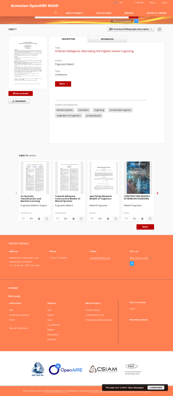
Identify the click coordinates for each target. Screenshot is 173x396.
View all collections (18, 328)
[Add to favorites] (159, 29)
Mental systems (65, 110)
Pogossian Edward (64, 64)
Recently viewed (156, 13)
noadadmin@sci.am (100, 257)
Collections (103, 13)
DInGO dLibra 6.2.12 (56, 390)
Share (152, 2)
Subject (50, 329)
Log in (132, 308)
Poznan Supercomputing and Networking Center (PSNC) (120, 390)
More (145, 227)
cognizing (99, 110)
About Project (74, 13)
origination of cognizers (69, 115)
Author (50, 315)
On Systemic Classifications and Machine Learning (31, 198)
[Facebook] (132, 263)
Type (49, 319)
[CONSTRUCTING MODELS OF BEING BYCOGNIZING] (138, 178)
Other (12, 319)
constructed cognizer (120, 110)
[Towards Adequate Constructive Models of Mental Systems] (69, 178)
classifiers (83, 110)
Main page (14, 296)
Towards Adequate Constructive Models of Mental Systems (67, 198)
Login (164, 2)
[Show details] (46, 218)
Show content (20, 93)
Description (53, 334)
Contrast (139, 2)
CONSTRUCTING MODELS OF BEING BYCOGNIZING (137, 197)
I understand (156, 387)
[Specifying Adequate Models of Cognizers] (104, 178)
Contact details (92, 310)
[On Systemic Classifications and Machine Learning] (35, 178)
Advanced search (122, 21)
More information (136, 388)
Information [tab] (107, 39)
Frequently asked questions (99, 319)
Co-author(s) (53, 324)
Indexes (129, 13)
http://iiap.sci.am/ (139, 257)
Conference (61, 74)
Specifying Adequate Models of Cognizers (101, 197)
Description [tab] (68, 39)
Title (49, 310)
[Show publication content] (39, 218)
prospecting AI (93, 115)
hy (121, 3)
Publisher (51, 339)
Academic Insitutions (19, 315)
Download (18, 101)
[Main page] (55, 13)
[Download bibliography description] (31, 218)
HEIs (11, 310)
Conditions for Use (94, 315)
